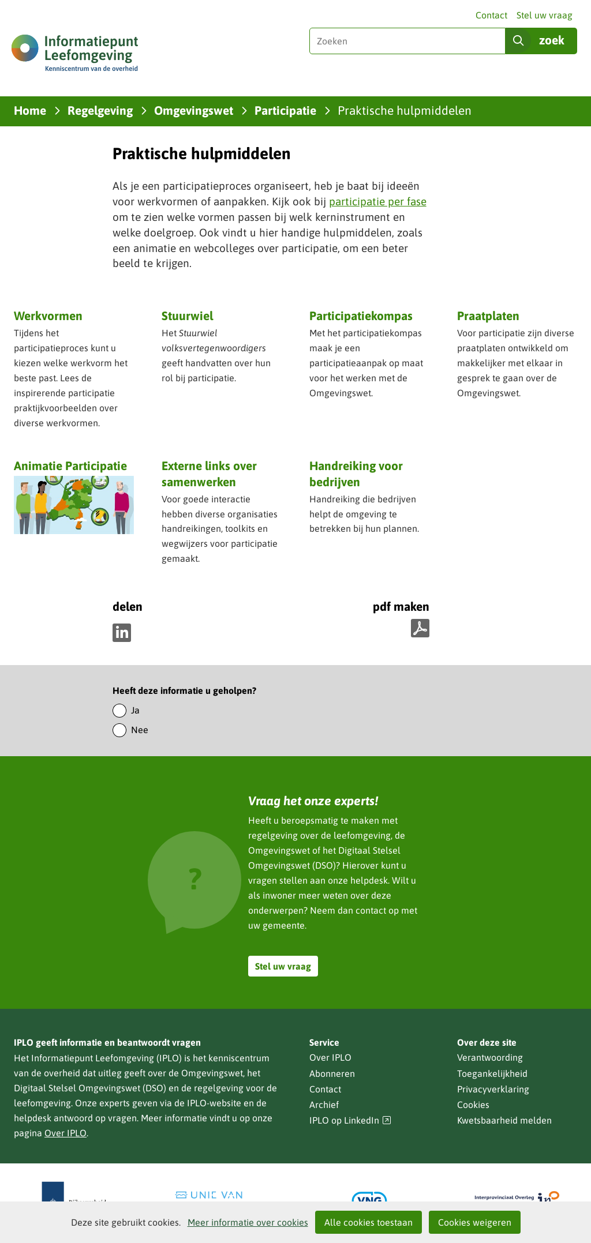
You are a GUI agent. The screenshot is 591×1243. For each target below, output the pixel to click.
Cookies (473, 1104)
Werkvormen (48, 315)
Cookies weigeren (474, 1222)
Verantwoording (490, 1057)
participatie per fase (378, 201)
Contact (491, 15)
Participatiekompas (361, 315)
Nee (139, 729)
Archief (324, 1104)
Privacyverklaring (493, 1089)
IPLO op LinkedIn (350, 1120)
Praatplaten (488, 315)
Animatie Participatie (70, 465)
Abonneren (332, 1073)
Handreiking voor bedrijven (356, 474)
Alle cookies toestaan (368, 1222)
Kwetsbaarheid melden (504, 1120)
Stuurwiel (187, 315)
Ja (135, 710)
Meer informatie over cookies (248, 1222)
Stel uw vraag (545, 15)
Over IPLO (65, 1133)
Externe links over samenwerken (209, 473)
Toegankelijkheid (492, 1073)
